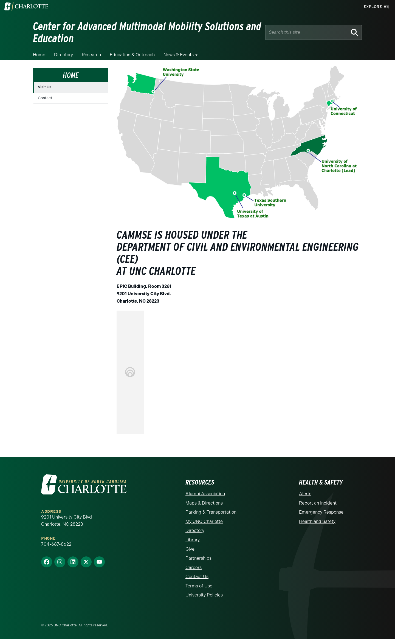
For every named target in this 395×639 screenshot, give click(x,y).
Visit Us (44, 87)
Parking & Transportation (210, 512)
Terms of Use (198, 586)
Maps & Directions (204, 503)
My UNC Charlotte (204, 521)
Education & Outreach (132, 54)
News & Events (178, 54)
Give (189, 549)
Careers (193, 567)
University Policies (204, 595)
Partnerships (198, 558)
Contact (45, 98)
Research (91, 54)
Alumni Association (205, 493)
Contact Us (196, 576)
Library (192, 539)
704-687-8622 (56, 544)
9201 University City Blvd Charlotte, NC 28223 (66, 520)
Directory (63, 54)
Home (39, 54)
